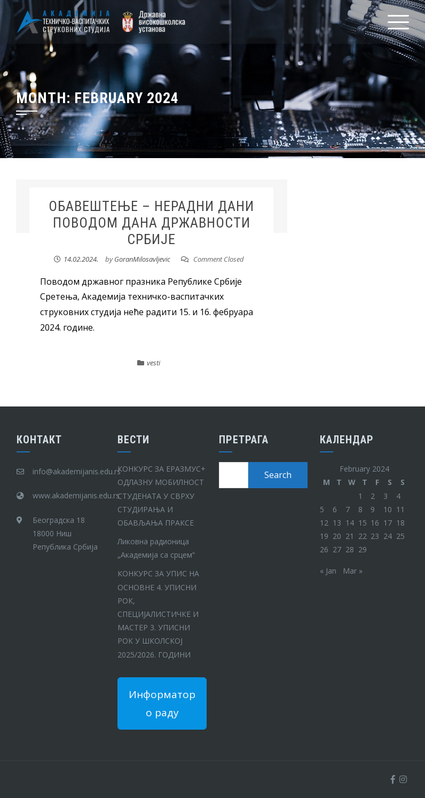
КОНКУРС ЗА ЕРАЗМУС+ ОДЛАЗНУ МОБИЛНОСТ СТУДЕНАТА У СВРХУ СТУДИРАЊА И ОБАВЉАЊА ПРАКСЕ (161, 496)
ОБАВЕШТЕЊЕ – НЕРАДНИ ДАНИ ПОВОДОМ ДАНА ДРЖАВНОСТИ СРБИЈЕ (151, 222)
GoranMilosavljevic (142, 259)
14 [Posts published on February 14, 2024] (349, 523)
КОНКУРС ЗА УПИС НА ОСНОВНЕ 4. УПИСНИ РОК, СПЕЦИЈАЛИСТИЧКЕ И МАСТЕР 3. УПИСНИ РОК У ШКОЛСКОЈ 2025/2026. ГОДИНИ (158, 613)
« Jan (328, 571)
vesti (153, 362)
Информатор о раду (162, 703)
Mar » (353, 571)
